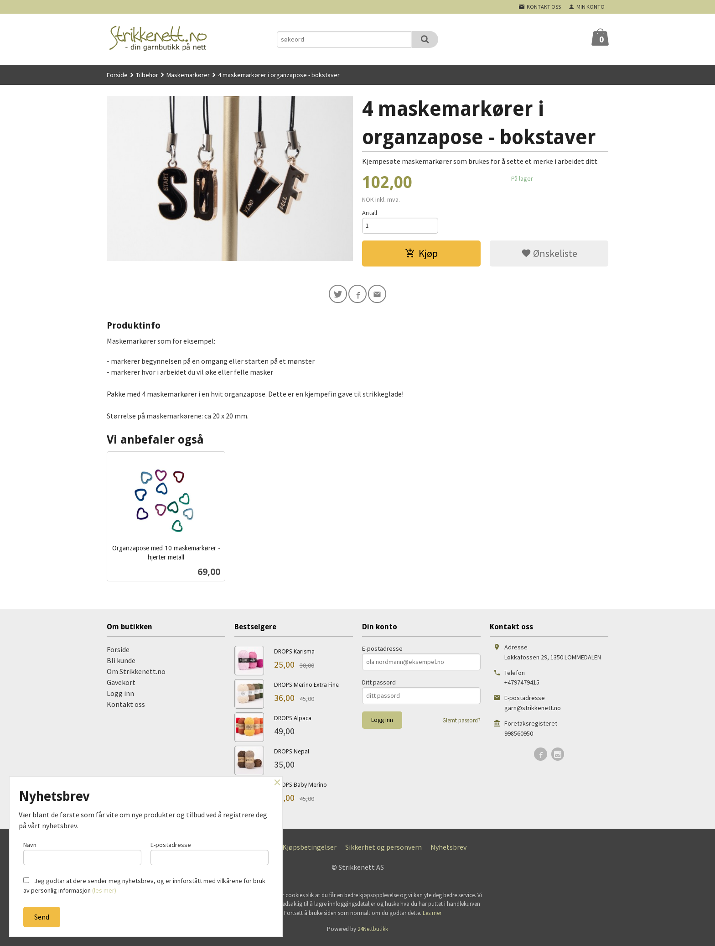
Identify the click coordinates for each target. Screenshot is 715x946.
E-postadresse (382, 652)
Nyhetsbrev (448, 850)
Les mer (432, 916)
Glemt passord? (461, 723)
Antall (369, 213)
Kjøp (421, 254)
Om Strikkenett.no (136, 674)
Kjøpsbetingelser (309, 850)
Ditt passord (379, 685)
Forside (117, 75)
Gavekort (121, 685)
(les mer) (104, 890)
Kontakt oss (126, 707)
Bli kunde (121, 663)
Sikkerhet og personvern (383, 850)
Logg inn (120, 696)
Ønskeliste (549, 254)
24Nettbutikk (373, 932)
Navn (82, 852)
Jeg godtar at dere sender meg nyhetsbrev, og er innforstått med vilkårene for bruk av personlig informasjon (144, 885)
